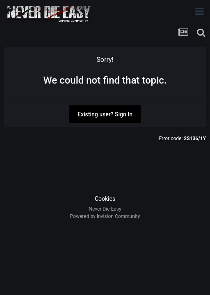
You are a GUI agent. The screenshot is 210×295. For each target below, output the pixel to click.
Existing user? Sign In (105, 114)
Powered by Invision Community (105, 216)
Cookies (105, 198)
